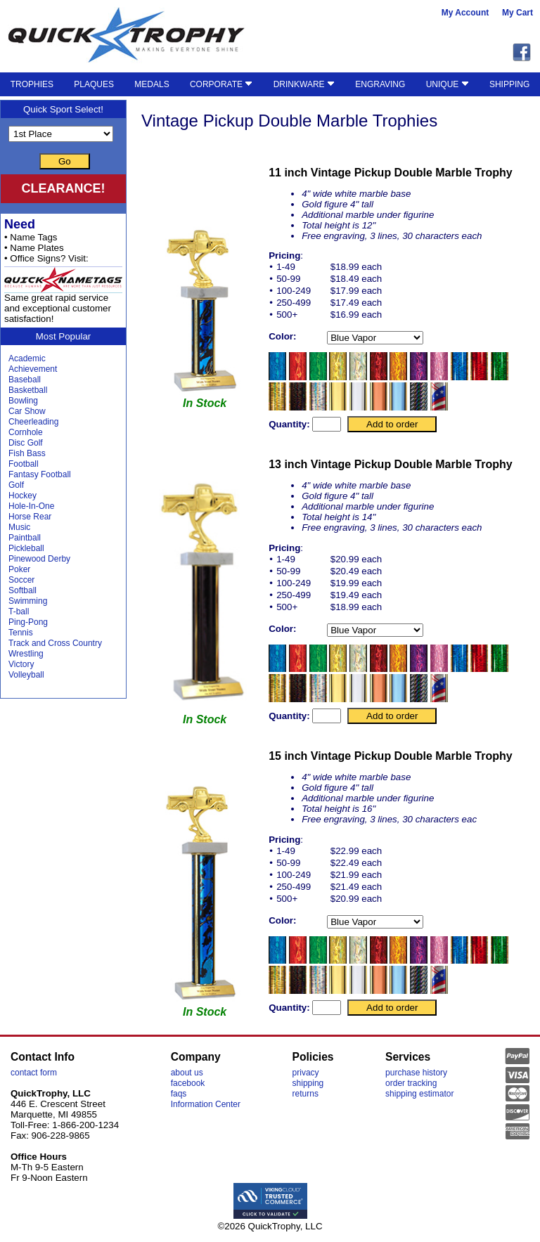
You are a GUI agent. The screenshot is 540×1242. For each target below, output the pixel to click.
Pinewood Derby (39, 559)
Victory (21, 664)
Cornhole (25, 432)
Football (23, 464)
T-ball (18, 611)
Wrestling (26, 654)
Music (19, 527)
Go (64, 161)
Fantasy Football (39, 474)
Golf (16, 485)
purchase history (416, 1073)
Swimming (27, 601)
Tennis (20, 633)
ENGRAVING (380, 84)
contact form (34, 1073)
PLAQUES (94, 84)
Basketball (27, 390)
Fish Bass (27, 453)
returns (305, 1094)
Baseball (24, 379)
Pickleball (26, 548)
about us (187, 1073)
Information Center (205, 1104)
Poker (19, 569)
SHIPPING (509, 84)
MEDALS (151, 84)
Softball (22, 590)
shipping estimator (419, 1094)
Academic (27, 358)
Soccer (21, 580)
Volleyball (26, 675)
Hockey (22, 495)
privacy (305, 1073)
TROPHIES (32, 84)
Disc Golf (25, 443)
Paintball (24, 538)
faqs (179, 1094)
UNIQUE (447, 84)
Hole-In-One (31, 506)
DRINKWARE (304, 84)
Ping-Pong (28, 622)
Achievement (32, 369)
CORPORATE (221, 84)
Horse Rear (29, 517)
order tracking (411, 1083)
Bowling (23, 401)
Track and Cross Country (55, 643)
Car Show (27, 411)
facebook (188, 1083)
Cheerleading (33, 422)
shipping (308, 1083)
